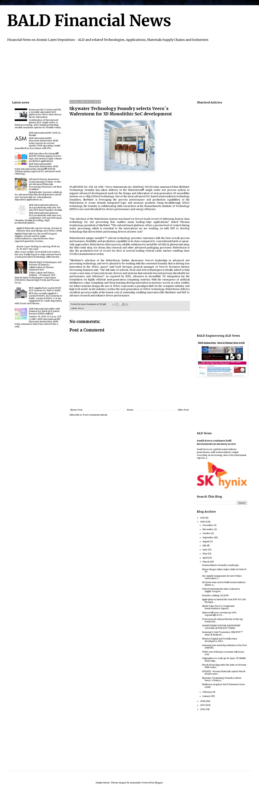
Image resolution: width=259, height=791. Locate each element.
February (208, 692)
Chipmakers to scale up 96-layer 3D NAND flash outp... (224, 659)
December (208, 525)
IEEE (128, 276)
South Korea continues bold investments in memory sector (216, 442)
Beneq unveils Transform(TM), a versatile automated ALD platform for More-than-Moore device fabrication (45, 113)
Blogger (159, 782)
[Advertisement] (115, 70)
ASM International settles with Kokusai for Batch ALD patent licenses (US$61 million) (44, 311)
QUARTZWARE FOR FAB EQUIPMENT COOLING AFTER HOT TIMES (221, 626)
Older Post (183, 409)
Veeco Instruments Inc (118, 186)
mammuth (135, 782)
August (206, 541)
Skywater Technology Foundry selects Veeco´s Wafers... (221, 679)
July (205, 545)
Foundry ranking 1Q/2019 (215, 595)
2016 (203, 709)
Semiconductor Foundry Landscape (220, 565)
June (205, 549)
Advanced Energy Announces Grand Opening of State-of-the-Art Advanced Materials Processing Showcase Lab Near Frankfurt (45, 184)
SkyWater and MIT (175, 292)
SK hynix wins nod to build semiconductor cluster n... (224, 583)
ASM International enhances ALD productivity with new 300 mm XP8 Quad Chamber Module (45, 207)
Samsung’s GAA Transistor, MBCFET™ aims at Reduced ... (222, 633)
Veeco (81, 308)
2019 (202, 521)
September (208, 537)
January (207, 696)
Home (130, 409)
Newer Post (76, 409)
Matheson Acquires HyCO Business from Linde (223, 685)
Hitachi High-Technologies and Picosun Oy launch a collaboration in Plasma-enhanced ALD (45, 266)
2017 (202, 705)
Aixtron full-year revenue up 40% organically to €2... (219, 613)
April (205, 557)
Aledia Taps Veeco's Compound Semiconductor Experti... (218, 607)
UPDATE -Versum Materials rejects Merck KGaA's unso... (223, 672)
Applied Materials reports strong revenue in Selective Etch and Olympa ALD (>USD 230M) (39, 229)
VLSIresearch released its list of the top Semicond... (222, 620)
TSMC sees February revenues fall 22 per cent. (223, 653)
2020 (203, 517)
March (206, 561)
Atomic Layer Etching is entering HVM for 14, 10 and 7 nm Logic (38, 247)
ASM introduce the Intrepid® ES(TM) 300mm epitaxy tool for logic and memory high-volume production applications (45, 157)
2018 (203, 701)
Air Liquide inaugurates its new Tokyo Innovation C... (222, 577)
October (207, 533)
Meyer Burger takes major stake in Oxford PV (224, 570)
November (208, 529)
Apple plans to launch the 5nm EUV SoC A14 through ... (224, 600)
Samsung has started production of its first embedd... (224, 646)
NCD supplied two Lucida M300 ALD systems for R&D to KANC (45, 289)
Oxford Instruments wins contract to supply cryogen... (221, 590)
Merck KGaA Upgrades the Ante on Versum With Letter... (224, 666)
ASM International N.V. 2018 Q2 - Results (45, 134)
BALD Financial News (89, 20)
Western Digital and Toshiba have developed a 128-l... (219, 639)
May (205, 553)
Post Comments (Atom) (95, 414)
